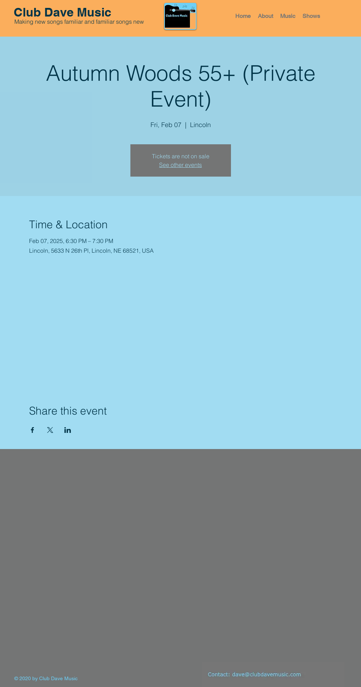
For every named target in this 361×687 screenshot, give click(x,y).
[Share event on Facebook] (32, 430)
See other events (180, 164)
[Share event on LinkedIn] (67, 430)
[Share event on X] (50, 430)
